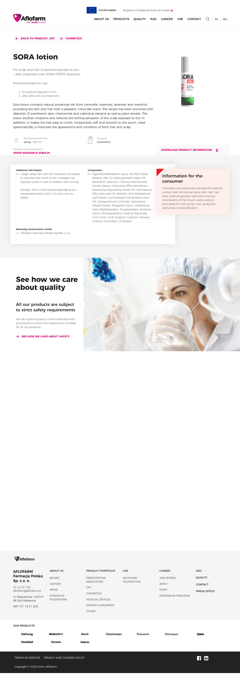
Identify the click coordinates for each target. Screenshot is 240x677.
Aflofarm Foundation (132, 583)
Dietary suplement (100, 609)
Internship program (174, 599)
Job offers (167, 582)
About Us (101, 19)
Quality (140, 19)
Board (54, 582)
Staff (163, 593)
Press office (205, 595)
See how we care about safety (43, 336)
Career (167, 19)
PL (216, 19)
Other (90, 615)
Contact (194, 19)
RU (225, 19)
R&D (153, 19)
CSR (180, 19)
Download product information (190, 150)
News (54, 593)
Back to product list (35, 38)
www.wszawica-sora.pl (31, 153)
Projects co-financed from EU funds (148, 10)
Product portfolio (100, 574)
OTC (89, 591)
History (55, 587)
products (121, 19)
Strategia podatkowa (58, 601)
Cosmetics (71, 38)
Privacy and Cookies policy (64, 661)
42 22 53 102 (22, 591)
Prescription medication (96, 583)
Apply (163, 587)
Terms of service (27, 661)
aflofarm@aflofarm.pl (27, 594)
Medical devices (98, 603)
